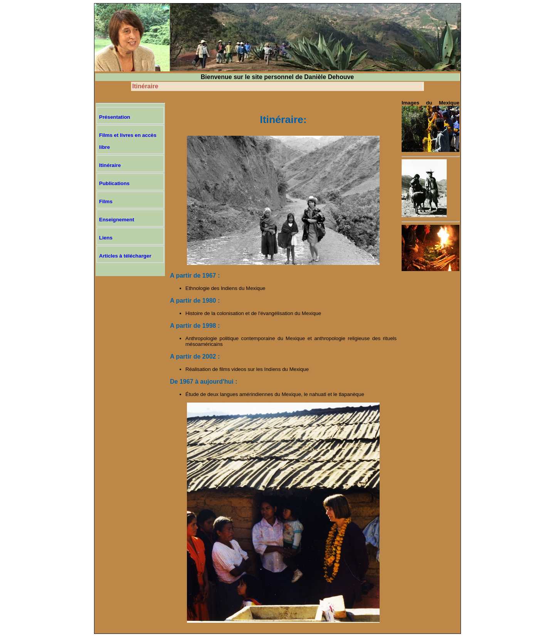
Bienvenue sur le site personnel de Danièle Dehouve (277, 77)
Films (106, 201)
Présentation (114, 117)
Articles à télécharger (125, 256)
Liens (106, 238)
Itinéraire (145, 86)
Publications (114, 183)
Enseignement (116, 219)
